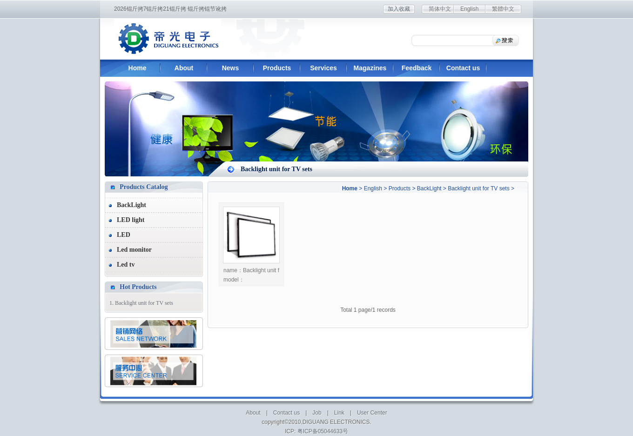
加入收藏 (399, 9)
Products (277, 68)
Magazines (370, 68)
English (469, 9)
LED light (131, 219)
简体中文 (440, 9)
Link (339, 412)
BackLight (429, 188)
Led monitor (134, 249)
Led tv (126, 264)
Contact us (463, 68)
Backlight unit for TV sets (479, 188)
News (230, 68)
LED (123, 234)
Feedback (417, 68)
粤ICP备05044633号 (322, 431)
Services (323, 68)
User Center (372, 412)
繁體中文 (503, 9)
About (184, 68)
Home (137, 68)
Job (316, 412)
